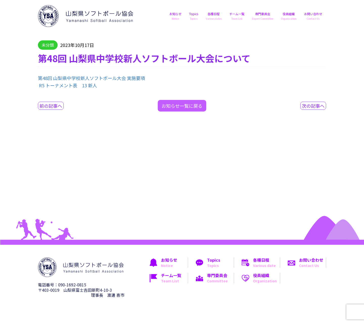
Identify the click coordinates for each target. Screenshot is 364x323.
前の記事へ (50, 105)
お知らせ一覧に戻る (182, 105)
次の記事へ (313, 105)
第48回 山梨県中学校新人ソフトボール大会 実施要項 (91, 78)
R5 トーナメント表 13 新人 (68, 85)
